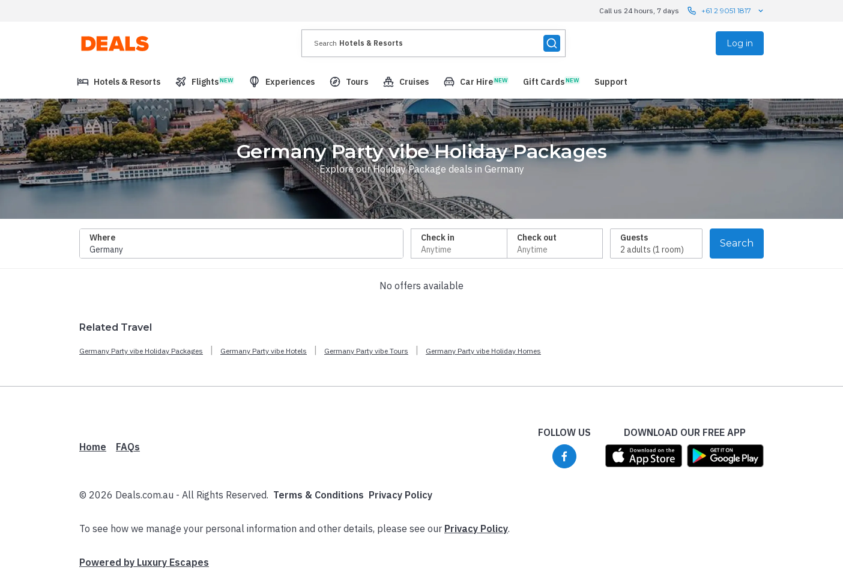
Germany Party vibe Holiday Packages (141, 350)
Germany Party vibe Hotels (263, 350)
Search (737, 243)
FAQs (128, 447)
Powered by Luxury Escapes (144, 562)
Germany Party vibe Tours (366, 350)
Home (92, 447)
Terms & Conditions (318, 495)
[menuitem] (119, 82)
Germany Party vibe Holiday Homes (483, 350)
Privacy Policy (400, 495)
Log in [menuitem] (740, 43)
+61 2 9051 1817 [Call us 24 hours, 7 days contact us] (726, 11)
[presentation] (433, 43)
